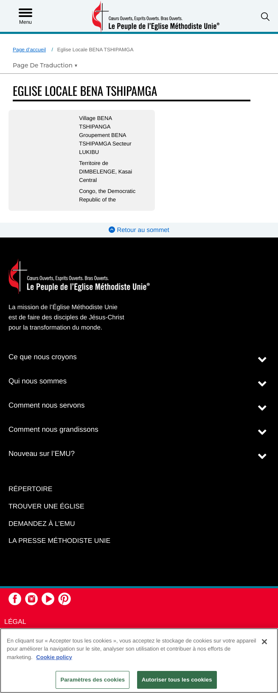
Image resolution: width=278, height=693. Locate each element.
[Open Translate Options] (45, 65)
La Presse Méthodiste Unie (59, 541)
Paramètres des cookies (92, 679)
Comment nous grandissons (53, 429)
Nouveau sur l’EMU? (41, 454)
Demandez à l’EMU (41, 524)
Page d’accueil (29, 50)
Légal (15, 622)
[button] (265, 16)
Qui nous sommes (37, 381)
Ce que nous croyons (42, 357)
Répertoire (30, 489)
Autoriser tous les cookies (177, 679)
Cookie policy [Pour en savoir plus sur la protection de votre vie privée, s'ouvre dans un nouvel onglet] (54, 657)
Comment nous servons (46, 405)
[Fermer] (264, 641)
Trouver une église (46, 506)
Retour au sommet (139, 230)
